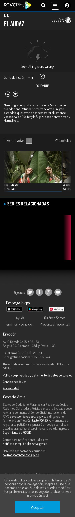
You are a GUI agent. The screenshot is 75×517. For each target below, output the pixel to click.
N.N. (7, 15)
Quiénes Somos (54, 318)
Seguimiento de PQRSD (17, 432)
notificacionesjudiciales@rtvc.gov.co (25, 444)
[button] (66, 174)
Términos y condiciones (21, 324)
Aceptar (37, 507)
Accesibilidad (11, 388)
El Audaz (9, 188)
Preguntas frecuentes (55, 324)
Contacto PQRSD (37, 420)
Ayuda (20, 318)
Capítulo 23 (11, 184)
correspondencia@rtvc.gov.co (28, 416)
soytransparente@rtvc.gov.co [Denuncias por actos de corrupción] (21, 455)
